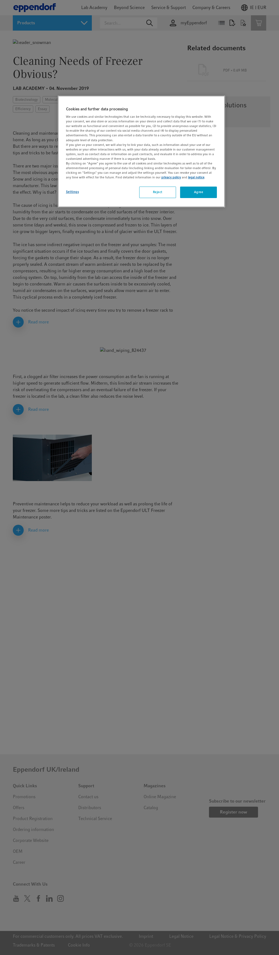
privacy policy (171, 177)
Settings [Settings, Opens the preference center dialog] (72, 192)
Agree (198, 192)
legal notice (196, 177)
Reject (157, 192)
